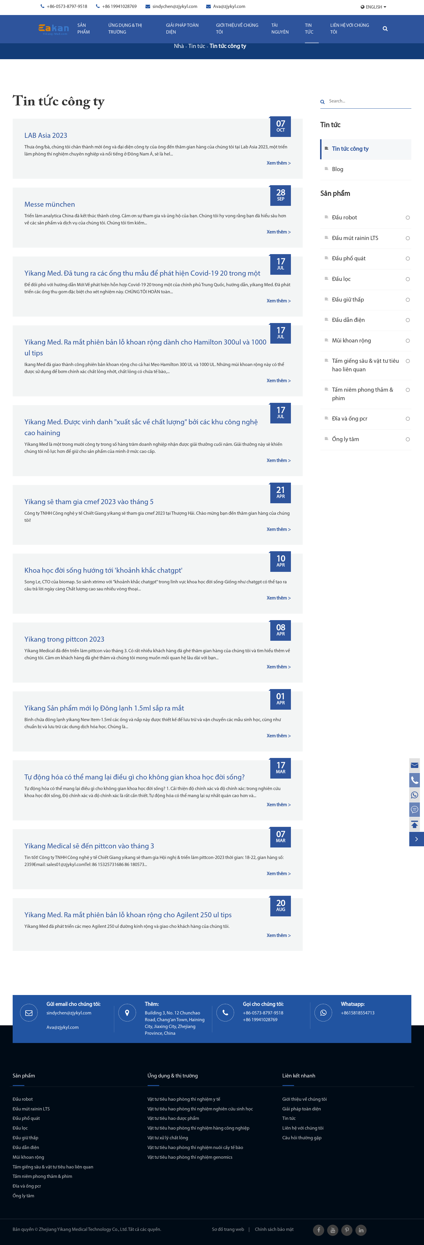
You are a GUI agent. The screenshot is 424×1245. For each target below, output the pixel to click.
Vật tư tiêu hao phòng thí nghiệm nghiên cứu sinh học (200, 1109)
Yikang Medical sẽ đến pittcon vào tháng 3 (89, 846)
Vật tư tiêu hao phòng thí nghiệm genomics (190, 1157)
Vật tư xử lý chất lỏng (168, 1138)
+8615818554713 (358, 1013)
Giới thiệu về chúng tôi (237, 29)
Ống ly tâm (345, 440)
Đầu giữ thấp (348, 300)
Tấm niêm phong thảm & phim (362, 394)
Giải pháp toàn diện (182, 29)
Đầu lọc (341, 279)
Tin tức (309, 29)
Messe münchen (49, 204)
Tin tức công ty (228, 46)
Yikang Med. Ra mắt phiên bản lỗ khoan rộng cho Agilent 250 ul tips (128, 915)
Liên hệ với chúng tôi (349, 29)
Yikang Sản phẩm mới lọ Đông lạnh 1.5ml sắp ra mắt (104, 708)
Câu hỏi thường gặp (302, 1138)
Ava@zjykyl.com (229, 6)
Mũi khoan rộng (351, 341)
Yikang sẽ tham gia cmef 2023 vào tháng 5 (89, 502)
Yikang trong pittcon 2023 (64, 639)
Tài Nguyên (280, 29)
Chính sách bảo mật (274, 1229)
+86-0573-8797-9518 (67, 6)
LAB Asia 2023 (45, 136)
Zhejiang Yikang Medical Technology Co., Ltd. (83, 1229)
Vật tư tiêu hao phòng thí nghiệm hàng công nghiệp (198, 1128)
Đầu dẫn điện (348, 320)
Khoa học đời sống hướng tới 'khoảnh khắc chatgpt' (103, 571)
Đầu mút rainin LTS (355, 238)
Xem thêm (277, 163)
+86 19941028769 (119, 6)
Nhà (179, 46)
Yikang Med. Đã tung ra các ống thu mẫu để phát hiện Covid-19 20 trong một (142, 273)
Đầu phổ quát (349, 259)
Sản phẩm (83, 29)
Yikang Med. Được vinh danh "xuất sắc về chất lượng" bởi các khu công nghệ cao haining (141, 428)
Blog (337, 170)
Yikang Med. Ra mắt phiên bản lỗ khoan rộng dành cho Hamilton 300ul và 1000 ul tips (145, 348)
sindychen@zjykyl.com (175, 6)
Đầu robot (344, 218)
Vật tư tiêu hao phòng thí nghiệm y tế (184, 1099)
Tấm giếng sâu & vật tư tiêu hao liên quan (365, 365)
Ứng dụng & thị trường (125, 29)
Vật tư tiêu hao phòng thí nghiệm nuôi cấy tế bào (195, 1147)
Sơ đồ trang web (228, 1229)
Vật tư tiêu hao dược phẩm (173, 1118)
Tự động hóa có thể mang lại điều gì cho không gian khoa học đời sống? (134, 777)
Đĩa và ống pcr (349, 419)
